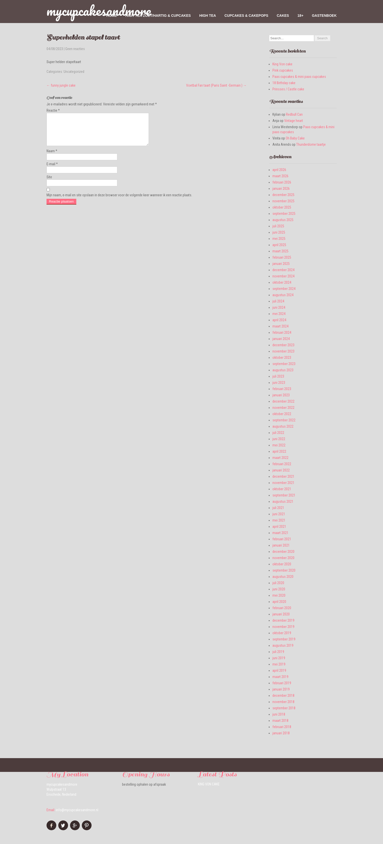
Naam (52, 157)
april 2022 (279, 451)
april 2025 (279, 245)
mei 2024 (278, 314)
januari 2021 (281, 545)
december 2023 (283, 345)
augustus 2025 (282, 220)
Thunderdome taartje (311, 144)
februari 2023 (281, 389)
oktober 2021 (281, 489)
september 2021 (283, 495)
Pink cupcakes (282, 70)
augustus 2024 (282, 295)
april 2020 (279, 602)
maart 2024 (280, 326)
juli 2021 (278, 508)
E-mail (52, 170)
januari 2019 (281, 689)
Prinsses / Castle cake (288, 89)
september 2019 (283, 639)
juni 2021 (278, 514)
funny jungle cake (61, 85)
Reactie (53, 110)
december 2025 (283, 195)
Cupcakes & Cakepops (246, 16)
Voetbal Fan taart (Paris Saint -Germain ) (216, 85)
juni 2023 (278, 383)
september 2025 (283, 214)
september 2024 (283, 289)
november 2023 (283, 351)
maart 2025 (280, 251)
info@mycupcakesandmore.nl (77, 810)
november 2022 (283, 408)
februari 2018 (281, 727)
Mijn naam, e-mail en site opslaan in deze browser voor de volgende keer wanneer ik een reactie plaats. (119, 201)
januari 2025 (281, 264)
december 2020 (283, 552)
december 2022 (283, 401)
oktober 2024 (281, 282)
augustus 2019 (282, 645)
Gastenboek (324, 16)
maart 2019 (280, 677)
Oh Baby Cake (295, 138)
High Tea (207, 16)
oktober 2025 (281, 207)
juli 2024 (278, 301)
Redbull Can (294, 114)
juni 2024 (278, 307)
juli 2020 (278, 583)
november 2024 (283, 276)
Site (49, 183)
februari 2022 (281, 464)
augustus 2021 (282, 501)
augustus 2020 (282, 577)
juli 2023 (278, 376)
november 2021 (283, 483)
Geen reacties (75, 49)
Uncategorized (74, 72)
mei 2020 (278, 595)
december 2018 (283, 696)
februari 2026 (281, 182)
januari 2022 (281, 470)
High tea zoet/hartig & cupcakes (158, 16)
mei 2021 (278, 520)
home (111, 16)
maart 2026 (280, 176)
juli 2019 (278, 652)
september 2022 (283, 420)
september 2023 (283, 364)
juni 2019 (278, 658)
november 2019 (283, 627)
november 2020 (283, 558)
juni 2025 (278, 232)
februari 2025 (281, 257)
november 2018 (283, 702)
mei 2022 (278, 445)
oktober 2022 (281, 414)
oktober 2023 (281, 358)
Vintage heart (293, 121)
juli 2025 (278, 226)
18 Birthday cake (283, 83)
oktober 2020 (281, 564)
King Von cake (282, 64)
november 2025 (283, 201)
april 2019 (279, 670)
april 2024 (279, 320)
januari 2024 (281, 339)
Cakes (283, 16)
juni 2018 (278, 714)
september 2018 (283, 708)
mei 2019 (278, 664)
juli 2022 (278, 433)
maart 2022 (280, 458)
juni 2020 (278, 589)
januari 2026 (281, 189)
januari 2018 (281, 733)
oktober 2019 (281, 633)
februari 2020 (281, 608)
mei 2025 (278, 239)
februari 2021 (281, 539)
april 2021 (279, 527)
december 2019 (283, 620)
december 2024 (283, 270)
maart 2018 (280, 721)
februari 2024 (281, 332)
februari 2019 (281, 683)
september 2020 (283, 570)
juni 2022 (278, 439)
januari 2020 (281, 614)
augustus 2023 (282, 370)
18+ (300, 16)
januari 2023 (281, 395)
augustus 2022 (282, 426)
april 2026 (279, 170)
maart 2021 (280, 533)
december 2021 (283, 476)
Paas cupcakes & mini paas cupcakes (299, 77)
